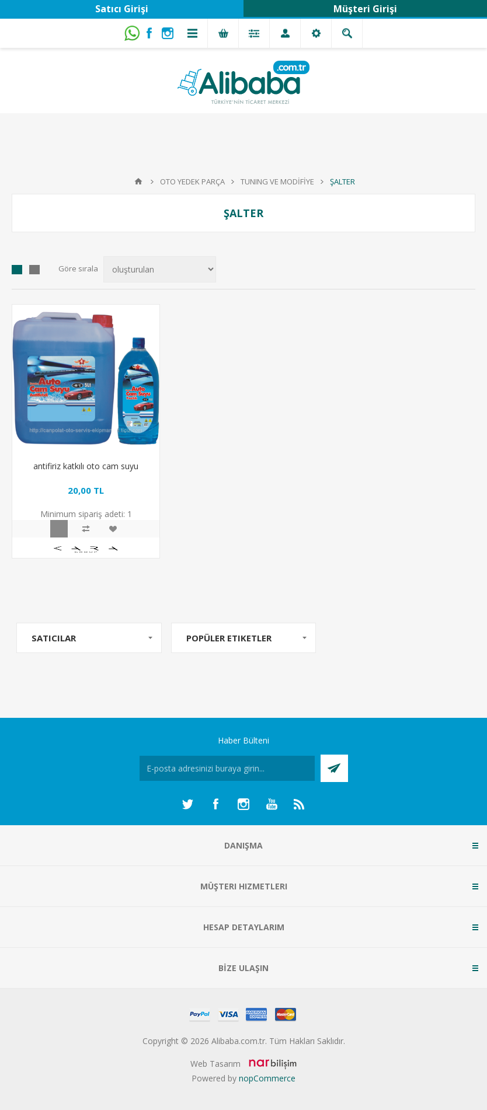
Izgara (17, 269)
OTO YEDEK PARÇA (192, 181)
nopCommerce (267, 1078)
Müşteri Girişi (365, 8)
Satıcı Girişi (121, 8)
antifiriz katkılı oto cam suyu (85, 466)
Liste (34, 269)
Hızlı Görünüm (59, 528)
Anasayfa (138, 181)
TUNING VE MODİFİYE (277, 181)
